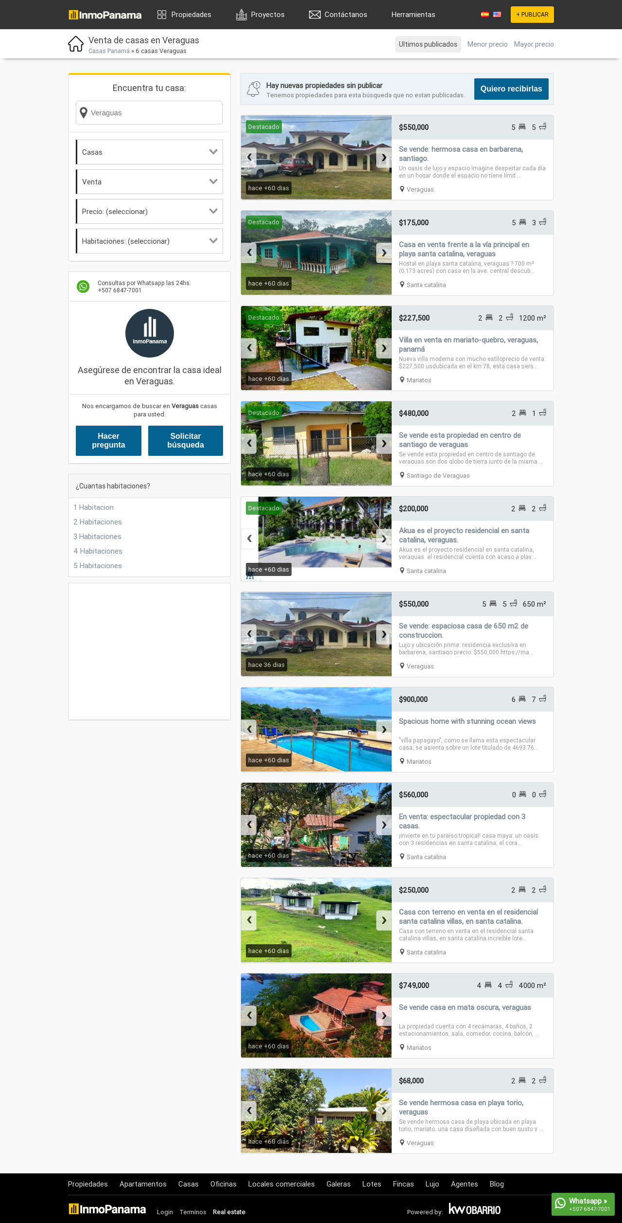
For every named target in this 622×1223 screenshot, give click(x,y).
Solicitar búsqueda (185, 440)
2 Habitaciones (97, 521)
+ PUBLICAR (532, 14)
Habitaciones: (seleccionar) (150, 241)
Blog (497, 1183)
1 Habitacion (93, 507)
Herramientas (413, 14)
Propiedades (191, 14)
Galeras (339, 1183)
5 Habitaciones (97, 565)
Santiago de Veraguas (438, 475)
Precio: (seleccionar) (150, 211)
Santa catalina (426, 285)
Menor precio (487, 44)
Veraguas (420, 189)
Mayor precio (534, 44)
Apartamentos (143, 1183)
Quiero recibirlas (511, 89)
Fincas (403, 1183)
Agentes (464, 1183)
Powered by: (425, 1212)
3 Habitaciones (97, 536)
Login (165, 1212)
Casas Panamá (109, 51)
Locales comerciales (281, 1183)
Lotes (372, 1183)
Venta (150, 181)
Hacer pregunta (108, 440)
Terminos (193, 1212)
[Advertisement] (149, 651)
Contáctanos (346, 14)
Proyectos (268, 14)
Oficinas (223, 1183)
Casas (150, 152)
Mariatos (419, 380)
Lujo (432, 1183)
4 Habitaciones (97, 551)
